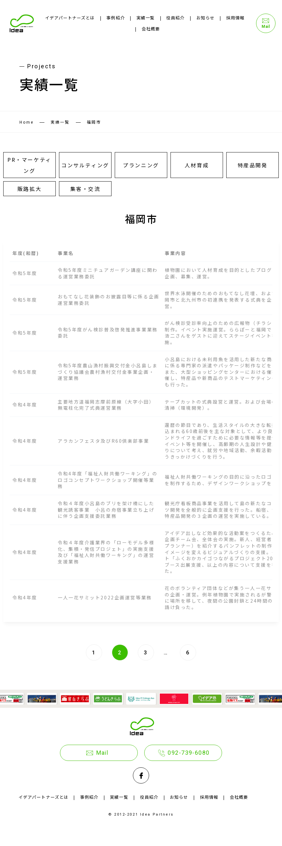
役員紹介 (175, 18)
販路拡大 (29, 189)
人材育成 (197, 165)
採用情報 (235, 18)
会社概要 (151, 29)
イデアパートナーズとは (70, 18)
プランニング (141, 165)
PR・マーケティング (29, 165)
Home (26, 122)
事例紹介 (115, 18)
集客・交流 (85, 189)
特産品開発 (253, 165)
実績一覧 (145, 18)
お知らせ (205, 18)
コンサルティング (85, 165)
